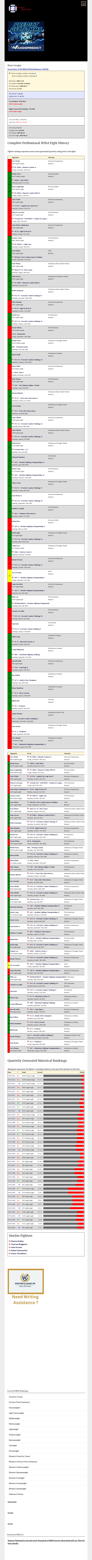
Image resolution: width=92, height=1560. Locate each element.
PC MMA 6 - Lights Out (22, 244)
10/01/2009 (11, 1122)
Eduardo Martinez (18, 457)
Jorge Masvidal (17, 584)
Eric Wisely (23, 122)
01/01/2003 (11, 1220)
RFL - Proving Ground (20, 347)
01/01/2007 (11, 1165)
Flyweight (13, 1445)
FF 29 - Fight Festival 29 (22, 231)
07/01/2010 (11, 1111)
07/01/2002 (11, 1227)
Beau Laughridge (18, 187)
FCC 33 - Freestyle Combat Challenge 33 (28, 360)
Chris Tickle (16, 199)
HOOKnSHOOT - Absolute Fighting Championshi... (32, 603)
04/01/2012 (11, 1083)
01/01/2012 (11, 1087)
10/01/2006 (11, 1169)
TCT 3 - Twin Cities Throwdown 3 (26, 398)
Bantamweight (14, 1440)
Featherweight (15, 1435)
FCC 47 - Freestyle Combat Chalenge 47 (28, 296)
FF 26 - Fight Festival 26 (22, 308)
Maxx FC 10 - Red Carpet (23, 270)
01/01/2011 (11, 1103)
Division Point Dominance (19, 1402)
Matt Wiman (16, 379)
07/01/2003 (11, 1216)
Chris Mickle (16, 417)
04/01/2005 (11, 1192)
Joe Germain (16, 406)
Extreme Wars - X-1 (21, 449)
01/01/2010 (11, 1118)
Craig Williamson (18, 649)
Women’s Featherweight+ (19, 1467)
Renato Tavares (17, 560)
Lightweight (14, 1429)
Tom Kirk (15, 624)
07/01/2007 (11, 1157)
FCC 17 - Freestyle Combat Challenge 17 (28, 488)
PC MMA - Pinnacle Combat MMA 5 (27, 283)
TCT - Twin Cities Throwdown (24, 411)
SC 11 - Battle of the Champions (25, 680)
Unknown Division (16, 1494)
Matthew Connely (18, 508)
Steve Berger (16, 738)
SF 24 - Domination (18, 334)
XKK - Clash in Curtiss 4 (23, 552)
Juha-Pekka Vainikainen (20, 225)
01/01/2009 (11, 1134)
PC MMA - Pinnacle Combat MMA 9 (27, 193)
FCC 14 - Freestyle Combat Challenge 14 (28, 539)
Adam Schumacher (19, 1250)
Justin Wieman (17, 714)
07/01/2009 (11, 1126)
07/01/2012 (11, 1080)
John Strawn (16, 276)
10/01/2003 (11, 1212)
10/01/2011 (11, 1091)
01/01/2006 (11, 1181)
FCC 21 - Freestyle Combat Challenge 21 (28, 436)
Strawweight (14, 1451)
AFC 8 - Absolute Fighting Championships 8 (29, 526)
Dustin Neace (16, 174)
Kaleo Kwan (16, 443)
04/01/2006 (11, 1177)
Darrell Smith (16, 661)
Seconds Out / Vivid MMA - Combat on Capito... (31, 219)
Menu (83, 3)
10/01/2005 (11, 1185)
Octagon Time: (13, 130)
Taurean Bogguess (19, 1244)
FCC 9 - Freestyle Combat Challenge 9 (27, 629)
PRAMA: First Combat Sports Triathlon (28, 257)
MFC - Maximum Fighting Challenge (27, 654)
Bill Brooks (16, 701)
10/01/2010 (11, 1107)
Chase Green (16, 483)
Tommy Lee (16, 546)
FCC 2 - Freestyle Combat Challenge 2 (25, 719)
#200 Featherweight (15, 104)
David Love (16, 315)
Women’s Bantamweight (18, 1472)
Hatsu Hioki (16, 366)
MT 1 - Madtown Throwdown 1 (25, 513)
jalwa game (12, 1502)
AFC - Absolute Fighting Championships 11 (29, 475)
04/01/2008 (11, 1146)
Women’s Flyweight (16, 1478)
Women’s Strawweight (18, 1483)
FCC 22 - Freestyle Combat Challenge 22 (28, 424)
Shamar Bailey (17, 1241)
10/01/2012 (11, 1076)
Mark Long (16, 637)
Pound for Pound (15, 1397)
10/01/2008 (11, 1138)
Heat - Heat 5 (19, 372)
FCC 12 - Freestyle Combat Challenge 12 (28, 565)
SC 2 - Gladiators (20, 731)
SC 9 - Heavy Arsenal (21, 693)
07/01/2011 (11, 1095)
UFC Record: (13, 128)
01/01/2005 (11, 1196)
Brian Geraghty (14, 65)
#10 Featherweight (15, 111)
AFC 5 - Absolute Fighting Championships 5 (29, 577)
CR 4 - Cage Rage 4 (21, 667)
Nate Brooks (16, 726)
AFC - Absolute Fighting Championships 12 (29, 462)
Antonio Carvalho (18, 611)
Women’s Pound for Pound (19, 1456)
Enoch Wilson (16, 328)
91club (10, 1513)
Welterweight (14, 1424)
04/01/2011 (11, 1099)
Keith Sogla (16, 533)
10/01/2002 (11, 1224)
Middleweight (14, 1418)
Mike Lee (15, 597)
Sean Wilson (16, 251)
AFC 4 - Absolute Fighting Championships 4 (29, 590)
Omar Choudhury (19, 1253)
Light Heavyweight (16, 1413)
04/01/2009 (11, 1130)
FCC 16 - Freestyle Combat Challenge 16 (28, 501)
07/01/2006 (11, 1173)
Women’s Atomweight (17, 1489)
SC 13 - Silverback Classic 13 (24, 642)
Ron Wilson (16, 675)
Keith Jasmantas (17, 290)
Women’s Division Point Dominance (23, 1462)
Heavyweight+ (15, 1408)
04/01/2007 (11, 1161)
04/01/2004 (11, 1208)
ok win (10, 1524)
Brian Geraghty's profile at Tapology (23, 76)
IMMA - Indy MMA (21, 180)
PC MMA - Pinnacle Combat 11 (25, 167)
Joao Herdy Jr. (17, 496)
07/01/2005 (11, 1189)
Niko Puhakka (17, 302)
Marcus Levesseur (18, 212)
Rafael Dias (16, 521)
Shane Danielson (17, 688)
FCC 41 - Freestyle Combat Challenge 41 (28, 321)
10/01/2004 (11, 1200)
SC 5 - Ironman (19, 706)
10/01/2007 (11, 1153)
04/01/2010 (11, 1115)
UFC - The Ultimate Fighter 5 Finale (26, 385)
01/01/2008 (11, 1150)
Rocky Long (16, 469)
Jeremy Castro (17, 238)
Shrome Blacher (17, 393)
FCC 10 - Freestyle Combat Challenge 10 (28, 616)
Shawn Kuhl (16, 354)
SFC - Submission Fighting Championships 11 (30, 744)
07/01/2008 (11, 1142)
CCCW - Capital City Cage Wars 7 (26, 206)
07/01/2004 (11, 1204)
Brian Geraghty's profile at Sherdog (23, 73)
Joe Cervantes (17, 572)
